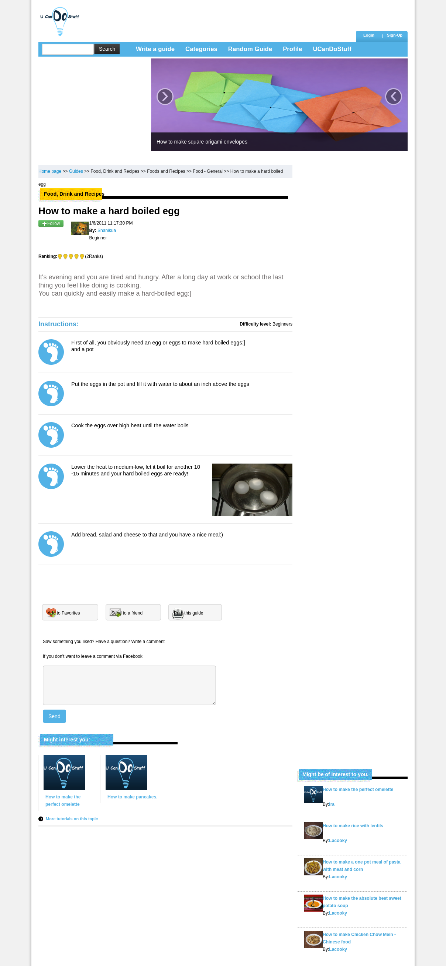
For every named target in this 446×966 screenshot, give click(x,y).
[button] (395, 36)
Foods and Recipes (166, 171)
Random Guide (250, 49)
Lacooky (338, 840)
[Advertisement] (219, 16)
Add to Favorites (64, 613)
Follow (51, 223)
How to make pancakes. (132, 797)
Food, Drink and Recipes (114, 171)
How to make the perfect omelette (358, 789)
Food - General (208, 171)
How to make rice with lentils (353, 825)
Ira (331, 804)
